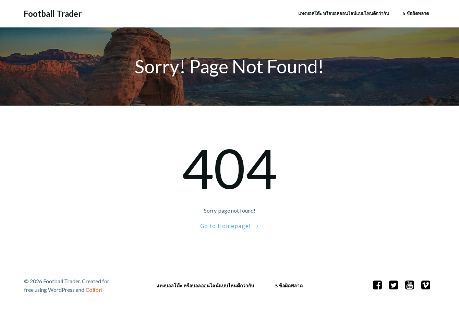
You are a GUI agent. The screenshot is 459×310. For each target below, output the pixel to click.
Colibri (93, 289)
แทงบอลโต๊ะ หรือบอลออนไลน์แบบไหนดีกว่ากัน (343, 13)
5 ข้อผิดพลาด (416, 13)
